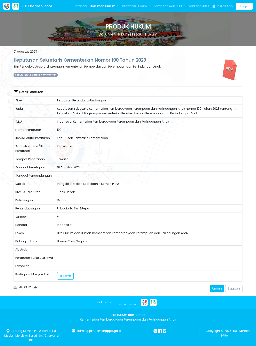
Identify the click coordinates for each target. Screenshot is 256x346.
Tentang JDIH (198, 6)
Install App (222, 6)
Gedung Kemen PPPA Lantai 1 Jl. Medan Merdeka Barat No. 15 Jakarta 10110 (31, 335)
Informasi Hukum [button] (135, 6)
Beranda (80, 6)
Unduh (217, 288)
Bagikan (234, 288)
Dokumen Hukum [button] (103, 6)
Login (244, 6)
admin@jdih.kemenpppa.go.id (99, 331)
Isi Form (65, 276)
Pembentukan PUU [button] (168, 6)
